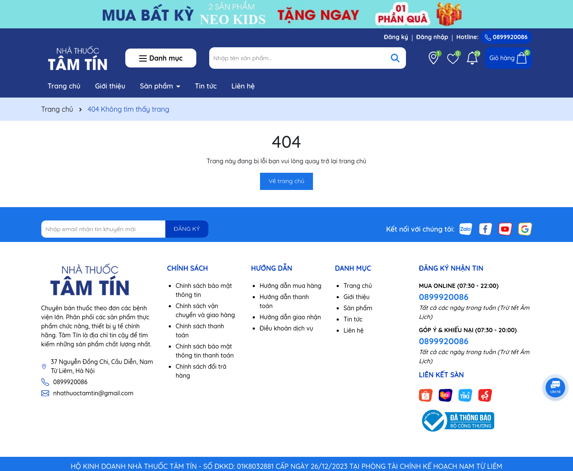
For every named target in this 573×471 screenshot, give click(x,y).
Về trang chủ (286, 181)
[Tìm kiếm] (395, 58)
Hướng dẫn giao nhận (290, 317)
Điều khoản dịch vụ (286, 328)
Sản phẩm (157, 86)
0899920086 (506, 37)
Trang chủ (64, 86)
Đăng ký (396, 37)
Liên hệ (242, 86)
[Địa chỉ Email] (125, 229)
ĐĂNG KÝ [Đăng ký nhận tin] (187, 228)
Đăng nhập (432, 37)
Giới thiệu (110, 86)
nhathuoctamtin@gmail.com (93, 393)
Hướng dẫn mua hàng (291, 286)
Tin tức (206, 86)
